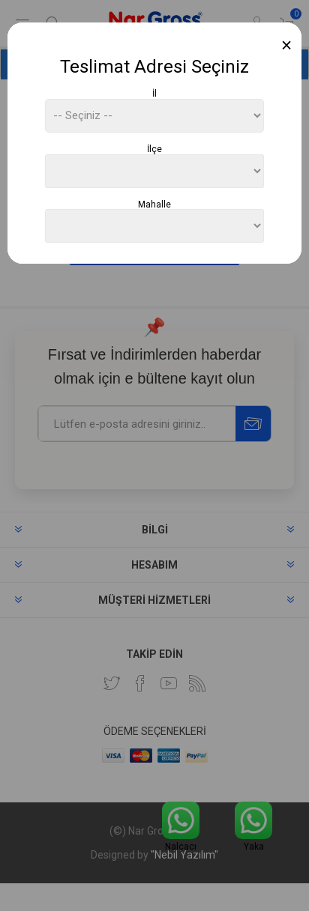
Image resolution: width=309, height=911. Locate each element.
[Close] (286, 45)
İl (154, 93)
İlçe (154, 149)
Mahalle (154, 204)
